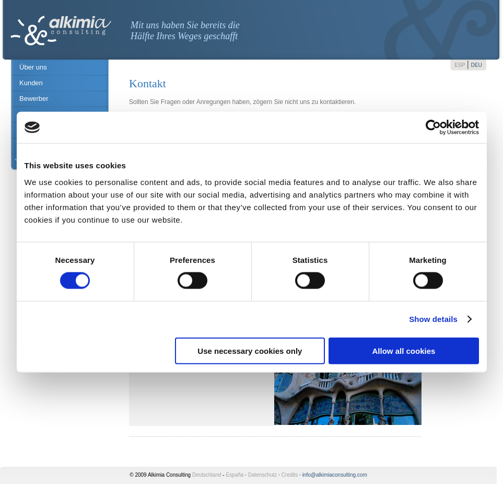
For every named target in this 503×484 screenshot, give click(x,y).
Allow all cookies (404, 350)
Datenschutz (262, 475)
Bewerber (34, 98)
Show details (433, 319)
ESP (459, 65)
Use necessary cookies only (249, 350)
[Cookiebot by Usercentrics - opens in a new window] (433, 127)
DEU (476, 65)
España (234, 475)
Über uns (33, 67)
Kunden (31, 83)
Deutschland (206, 475)
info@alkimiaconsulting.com (334, 475)
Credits (290, 475)
